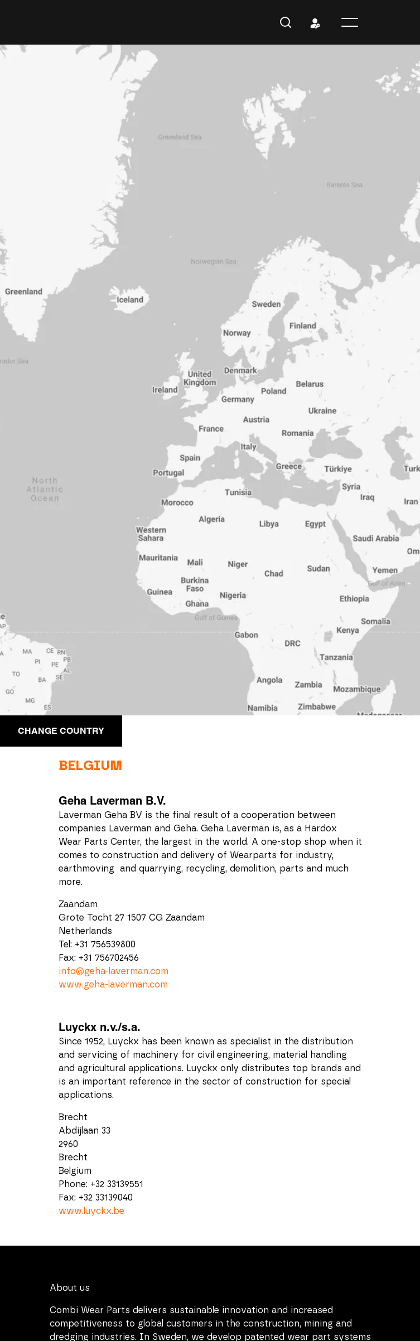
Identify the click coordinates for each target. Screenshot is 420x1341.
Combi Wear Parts (68, 22)
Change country (61, 730)
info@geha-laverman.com (113, 971)
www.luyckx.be (91, 1211)
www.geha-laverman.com (113, 984)
